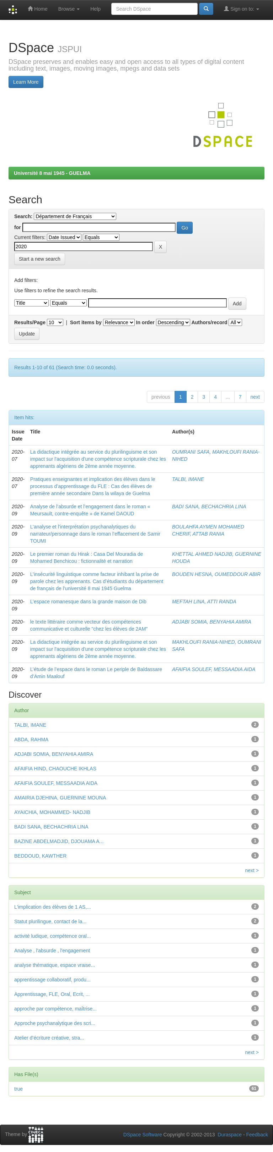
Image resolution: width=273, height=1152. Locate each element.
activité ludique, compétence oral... (52, 936)
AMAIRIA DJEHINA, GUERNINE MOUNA (60, 798)
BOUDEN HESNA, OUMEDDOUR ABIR (216, 574)
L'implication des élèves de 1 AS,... (52, 907)
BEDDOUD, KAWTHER (40, 856)
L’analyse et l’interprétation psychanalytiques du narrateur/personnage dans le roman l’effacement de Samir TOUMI (95, 534)
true (18, 1089)
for (17, 227)
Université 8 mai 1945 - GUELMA (52, 173)
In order (145, 322)
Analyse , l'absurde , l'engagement (52, 950)
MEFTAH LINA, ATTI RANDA (204, 601)
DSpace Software (142, 1134)
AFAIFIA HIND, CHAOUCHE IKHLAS (55, 768)
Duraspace (230, 1134)
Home (37, 9)
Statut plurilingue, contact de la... (50, 921)
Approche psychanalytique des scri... (54, 1023)
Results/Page (30, 322)
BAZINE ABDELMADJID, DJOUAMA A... (58, 841)
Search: (23, 216)
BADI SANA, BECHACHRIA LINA (209, 506)
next (255, 397)
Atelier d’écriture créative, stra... (49, 1038)
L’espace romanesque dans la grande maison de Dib (88, 601)
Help (95, 9)
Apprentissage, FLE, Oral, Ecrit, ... (52, 994)
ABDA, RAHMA (31, 739)
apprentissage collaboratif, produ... (52, 979)
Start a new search (39, 259)
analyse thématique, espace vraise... (54, 965)
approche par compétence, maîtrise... (55, 1009)
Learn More (26, 82)
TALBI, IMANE (188, 479)
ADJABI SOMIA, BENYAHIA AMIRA (211, 622)
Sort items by (86, 322)
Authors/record (209, 322)
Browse (69, 9)
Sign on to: (241, 9)
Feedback (257, 1134)
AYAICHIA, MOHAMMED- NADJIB (52, 812)
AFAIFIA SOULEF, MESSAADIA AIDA (213, 669)
